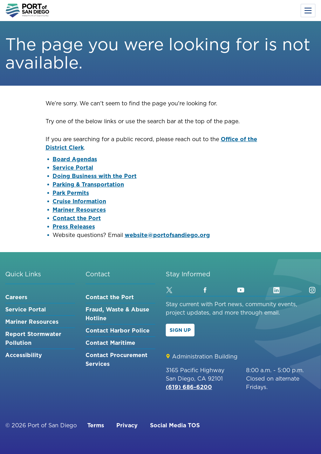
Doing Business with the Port (95, 176)
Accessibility (23, 355)
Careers (16, 297)
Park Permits (71, 193)
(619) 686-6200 (189, 387)
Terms (95, 425)
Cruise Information (79, 201)
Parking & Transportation (88, 184)
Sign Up (180, 330)
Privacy (127, 425)
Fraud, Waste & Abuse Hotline (117, 313)
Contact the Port (77, 218)
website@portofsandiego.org (167, 235)
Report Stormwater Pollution (33, 338)
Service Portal (73, 167)
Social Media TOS (175, 425)
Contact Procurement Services (117, 359)
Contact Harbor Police (118, 330)
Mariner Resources (79, 209)
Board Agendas (75, 159)
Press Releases (74, 226)
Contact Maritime (110, 343)
